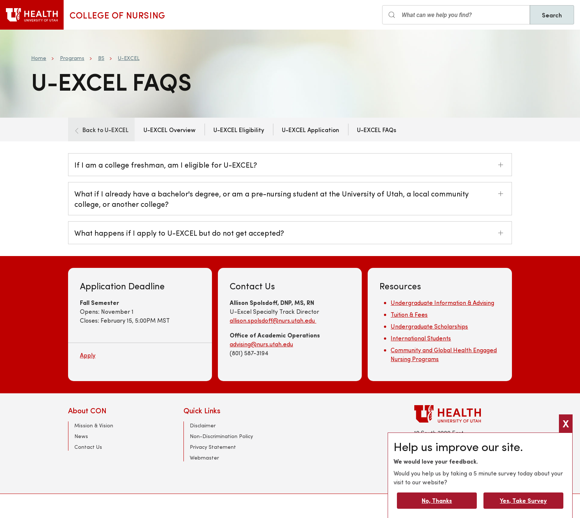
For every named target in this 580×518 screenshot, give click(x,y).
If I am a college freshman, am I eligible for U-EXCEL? (165, 164)
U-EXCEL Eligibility (238, 129)
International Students (421, 338)
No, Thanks (437, 500)
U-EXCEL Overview (170, 129)
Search (552, 15)
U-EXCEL (128, 57)
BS (101, 57)
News (81, 436)
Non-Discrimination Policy (221, 436)
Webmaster (204, 457)
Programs (72, 57)
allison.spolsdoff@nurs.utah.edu (273, 320)
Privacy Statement (213, 446)
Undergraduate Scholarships (429, 326)
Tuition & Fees (409, 314)
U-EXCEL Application (310, 129)
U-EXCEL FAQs (376, 129)
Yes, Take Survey (523, 500)
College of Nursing (117, 15)
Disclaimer (203, 425)
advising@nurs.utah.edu (261, 344)
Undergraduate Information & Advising (442, 302)
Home (38, 57)
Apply (87, 355)
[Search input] (456, 14)
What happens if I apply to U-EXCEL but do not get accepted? (179, 233)
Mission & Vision (93, 425)
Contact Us (88, 446)
